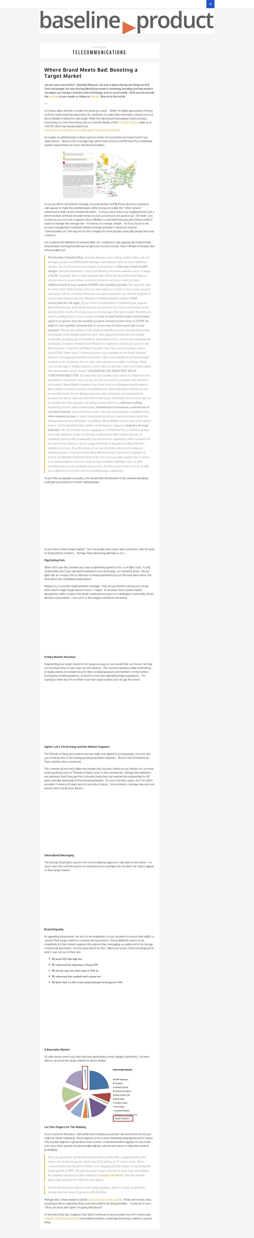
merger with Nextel (112, 1175)
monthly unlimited (128, 122)
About (78, 4)
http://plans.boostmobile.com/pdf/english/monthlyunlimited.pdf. (82, 130)
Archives (44, 4)
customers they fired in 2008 (105, 1199)
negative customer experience (62, 1218)
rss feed (53, 96)
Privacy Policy (62, 4)
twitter (94, 96)
